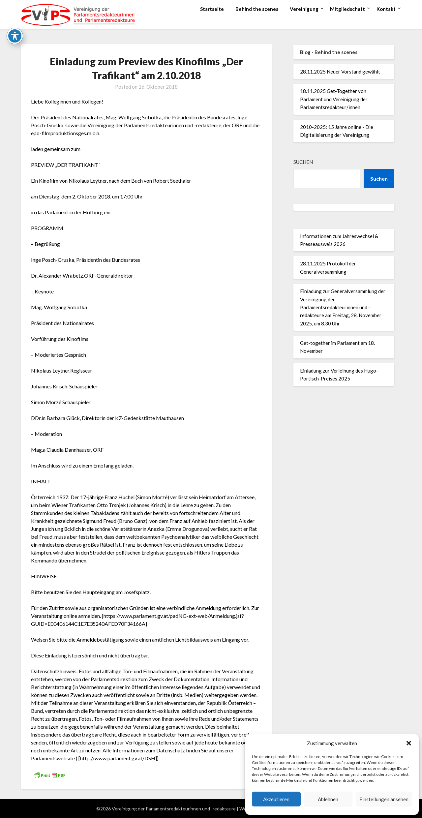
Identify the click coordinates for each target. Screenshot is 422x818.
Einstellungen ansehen (383, 799)
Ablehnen (328, 799)
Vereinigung (304, 9)
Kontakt (386, 9)
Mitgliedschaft (347, 9)
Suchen (303, 162)
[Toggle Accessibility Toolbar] (15, 20)
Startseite (212, 9)
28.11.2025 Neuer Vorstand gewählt (340, 72)
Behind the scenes (256, 9)
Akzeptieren (276, 799)
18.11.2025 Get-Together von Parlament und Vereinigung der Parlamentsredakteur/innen (334, 99)
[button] (409, 743)
